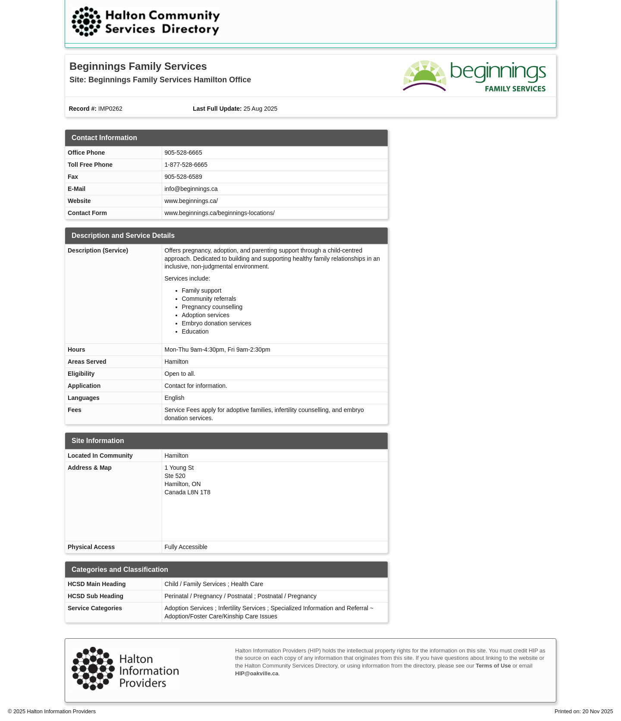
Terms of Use (493, 665)
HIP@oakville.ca (256, 673)
